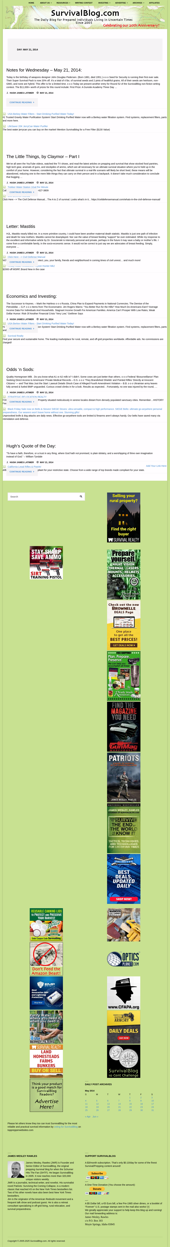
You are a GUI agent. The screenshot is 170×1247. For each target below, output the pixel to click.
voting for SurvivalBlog (66, 1126)
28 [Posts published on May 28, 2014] (119, 1110)
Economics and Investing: (31, 296)
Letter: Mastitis (21, 226)
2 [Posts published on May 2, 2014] (141, 1097)
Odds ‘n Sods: (20, 369)
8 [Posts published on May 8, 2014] (129, 1100)
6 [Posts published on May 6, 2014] (107, 1100)
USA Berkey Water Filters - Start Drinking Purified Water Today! (38, 113)
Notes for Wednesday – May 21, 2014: (44, 70)
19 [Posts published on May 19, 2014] (97, 1106)
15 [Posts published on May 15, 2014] (130, 1103)
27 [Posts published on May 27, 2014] (108, 1110)
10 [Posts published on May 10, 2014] (152, 1100)
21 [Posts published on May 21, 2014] (119, 1106)
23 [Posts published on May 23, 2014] (141, 1106)
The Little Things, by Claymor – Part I (43, 156)
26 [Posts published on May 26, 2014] (97, 1110)
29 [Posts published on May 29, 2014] (130, 1110)
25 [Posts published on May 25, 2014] (86, 1110)
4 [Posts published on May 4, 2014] (85, 1100)
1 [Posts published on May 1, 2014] (129, 1097)
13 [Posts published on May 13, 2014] (108, 1103)
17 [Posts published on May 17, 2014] (152, 1103)
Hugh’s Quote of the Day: (31, 445)
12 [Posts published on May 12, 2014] (97, 1103)
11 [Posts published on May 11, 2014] (86, 1103)
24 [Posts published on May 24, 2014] (152, 1106)
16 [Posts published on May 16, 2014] (141, 1103)
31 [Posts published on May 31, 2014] (152, 1110)
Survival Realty (12, 335)
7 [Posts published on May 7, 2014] (119, 1100)
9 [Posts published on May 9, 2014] (141, 1100)
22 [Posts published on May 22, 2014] (130, 1106)
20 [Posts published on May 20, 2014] (108, 1106)
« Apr (87, 1116)
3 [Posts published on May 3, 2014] (152, 1097)
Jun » (95, 1116)
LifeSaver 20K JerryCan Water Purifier (25, 126)
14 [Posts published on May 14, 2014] (119, 1103)
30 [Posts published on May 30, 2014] (141, 1110)
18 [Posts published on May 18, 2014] (86, 1106)
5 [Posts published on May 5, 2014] (96, 1100)
